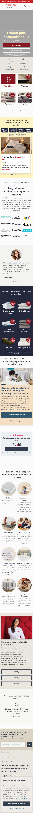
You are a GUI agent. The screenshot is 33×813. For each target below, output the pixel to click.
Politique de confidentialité (21, 798)
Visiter (16, 684)
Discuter (16, 678)
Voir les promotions (16, 50)
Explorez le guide (16, 421)
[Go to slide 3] (15, 174)
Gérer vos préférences (17, 808)
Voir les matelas (16, 45)
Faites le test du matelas (16, 414)
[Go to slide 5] (18, 174)
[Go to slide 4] (17, 174)
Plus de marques (27, 237)
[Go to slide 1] (12, 174)
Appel (16, 672)
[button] (13, 110)
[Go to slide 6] (20, 174)
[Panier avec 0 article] (29, 6)
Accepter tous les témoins (16, 803)
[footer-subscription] (29, 744)
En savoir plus (16, 449)
